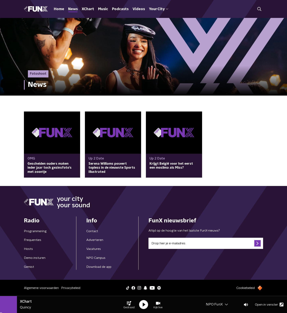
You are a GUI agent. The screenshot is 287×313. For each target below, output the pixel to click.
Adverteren (94, 240)
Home (59, 9)
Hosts (28, 248)
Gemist (29, 266)
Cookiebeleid (245, 288)
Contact (92, 231)
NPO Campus (95, 257)
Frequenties (32, 240)
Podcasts (120, 9)
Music (103, 9)
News (73, 9)
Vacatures (93, 248)
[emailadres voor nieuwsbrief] (205, 243)
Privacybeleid (70, 288)
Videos (139, 9)
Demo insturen (34, 257)
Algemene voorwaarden (41, 288)
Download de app (98, 266)
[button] (129, 304)
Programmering (35, 231)
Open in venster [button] (269, 304)
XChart (88, 9)
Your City (158, 9)
